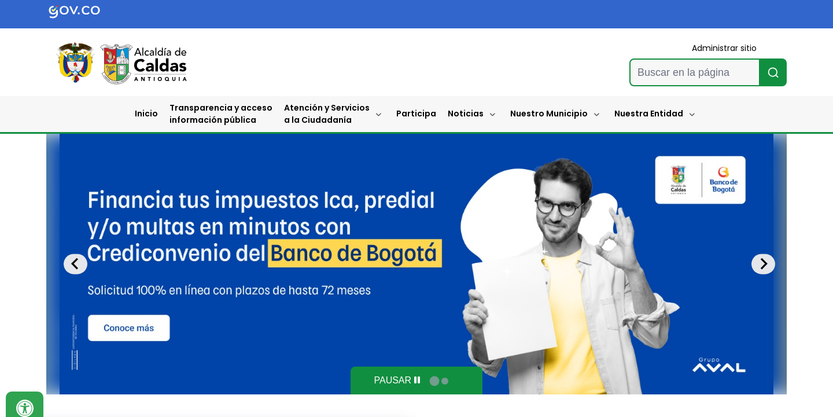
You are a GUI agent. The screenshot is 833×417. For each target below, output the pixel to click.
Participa (416, 113)
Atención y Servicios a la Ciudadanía (327, 114)
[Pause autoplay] (396, 380)
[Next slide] (763, 264)
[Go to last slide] (75, 264)
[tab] (434, 381)
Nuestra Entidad (648, 113)
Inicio (146, 113)
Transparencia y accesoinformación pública (220, 114)
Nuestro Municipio (549, 113)
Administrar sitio (724, 48)
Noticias (466, 113)
